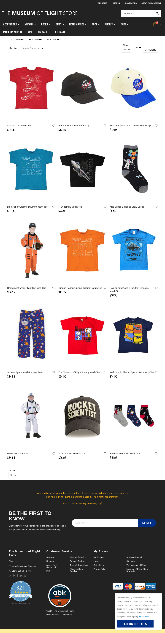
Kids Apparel (35, 40)
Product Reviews (78, 563)
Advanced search (134, 559)
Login (96, 563)
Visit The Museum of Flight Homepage (82, 505)
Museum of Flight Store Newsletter (137, 572)
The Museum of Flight (136, 567)
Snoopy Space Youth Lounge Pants (25, 373)
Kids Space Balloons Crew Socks (127, 207)
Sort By (12, 48)
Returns (50, 563)
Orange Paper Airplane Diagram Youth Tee (80, 289)
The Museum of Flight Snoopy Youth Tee (79, 373)
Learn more (144, 616)
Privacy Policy (100, 571)
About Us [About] (13, 563)
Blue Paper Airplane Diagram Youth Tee (27, 207)
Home (11, 39)
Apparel (20, 40)
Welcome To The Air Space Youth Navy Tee (132, 373)
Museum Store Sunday (76, 572)
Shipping (50, 559)
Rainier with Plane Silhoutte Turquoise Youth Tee (129, 290)
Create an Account (151, 3)
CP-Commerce (65, 617)
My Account (99, 559)
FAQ (48, 573)
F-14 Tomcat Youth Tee (70, 207)
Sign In (116, 3)
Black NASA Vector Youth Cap (73, 126)
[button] (53, 126)
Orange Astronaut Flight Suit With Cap (26, 289)
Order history (99, 567)
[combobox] (141, 13)
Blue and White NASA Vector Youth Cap (130, 126)
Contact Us (131, 3)
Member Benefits (78, 559)
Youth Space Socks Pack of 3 (125, 454)
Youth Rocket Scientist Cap (72, 454)
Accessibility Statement (52, 568)
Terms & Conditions (79, 567)
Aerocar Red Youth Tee (19, 126)
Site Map (131, 563)
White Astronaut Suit (17, 454)
